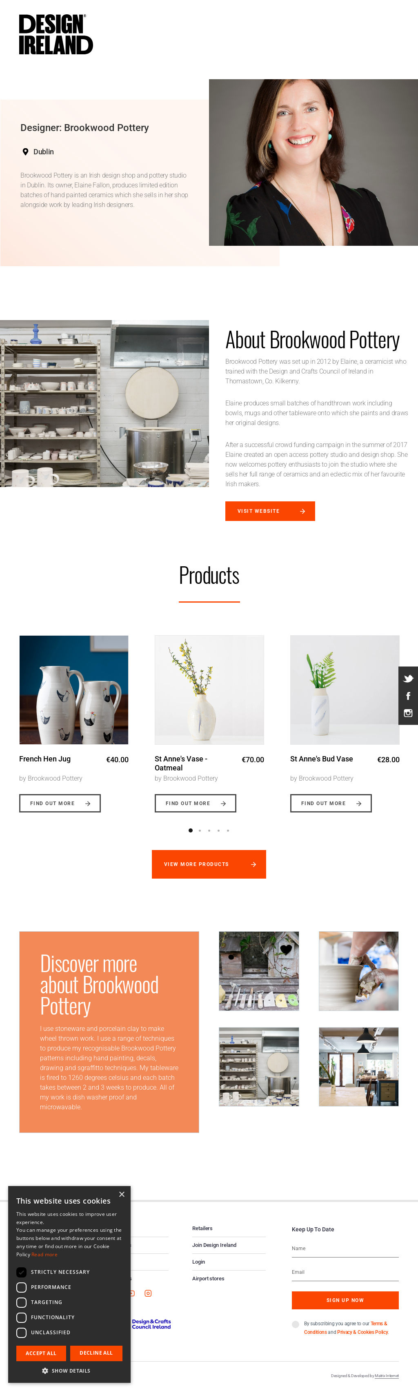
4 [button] (219, 830)
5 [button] (228, 830)
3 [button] (209, 830)
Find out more (52, 803)
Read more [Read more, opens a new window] (44, 1254)
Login (198, 1262)
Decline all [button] (96, 1352)
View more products (196, 864)
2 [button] (200, 830)
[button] (69, 1371)
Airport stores (208, 1278)
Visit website (259, 511)
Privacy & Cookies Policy (362, 1332)
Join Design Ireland (214, 1245)
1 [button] (191, 830)
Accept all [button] (41, 1353)
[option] (74, 717)
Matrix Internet (387, 1375)
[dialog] (69, 1284)
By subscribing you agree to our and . (346, 1328)
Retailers (202, 1228)
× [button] (121, 1195)
